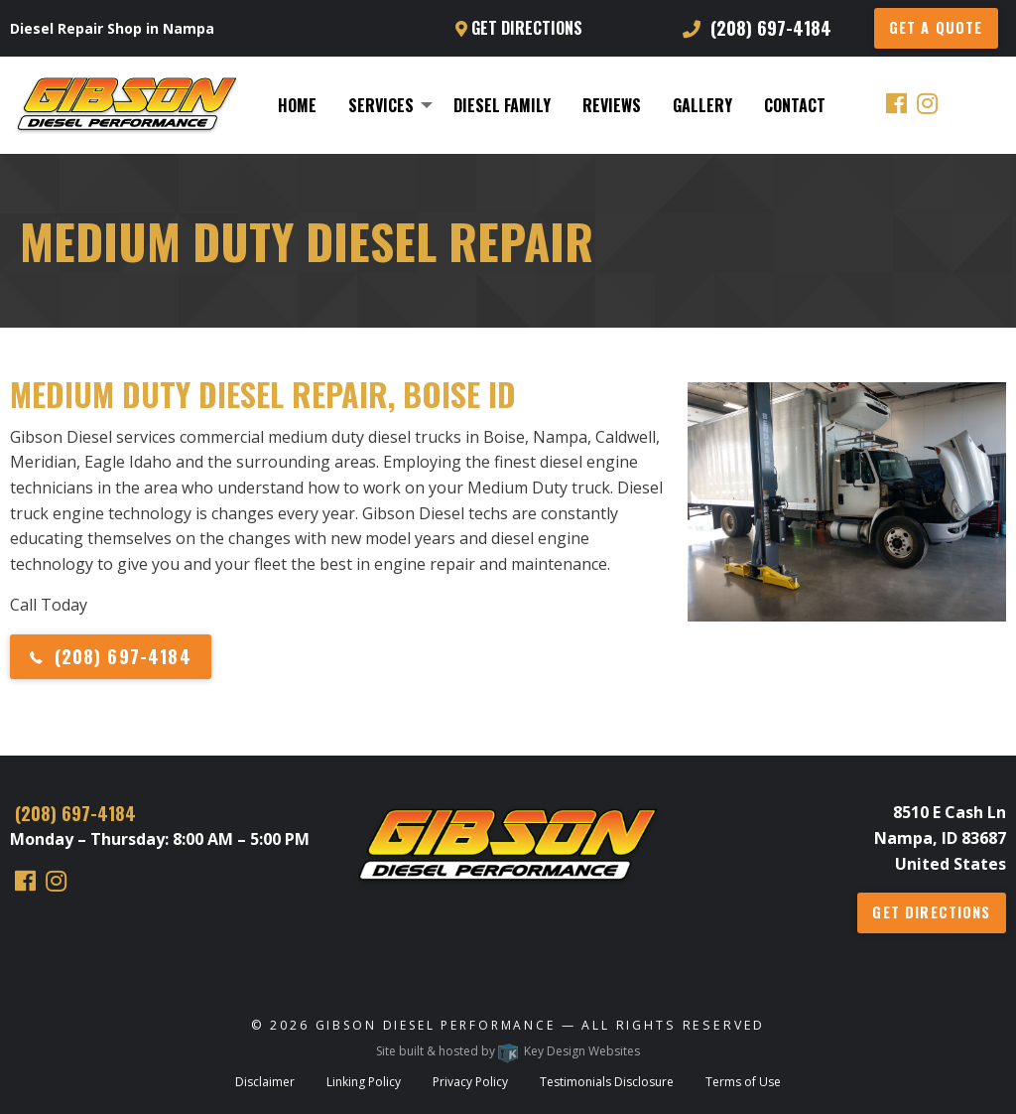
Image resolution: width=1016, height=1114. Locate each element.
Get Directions (518, 28)
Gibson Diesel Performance (436, 1025)
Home (297, 105)
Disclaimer (265, 1081)
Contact (795, 105)
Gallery (702, 105)
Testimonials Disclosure (607, 1081)
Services (381, 105)
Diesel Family (502, 105)
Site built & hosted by (508, 1051)
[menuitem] (297, 105)
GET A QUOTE (936, 27)
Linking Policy (363, 1081)
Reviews (611, 105)
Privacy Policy (470, 1081)
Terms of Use (743, 1081)
